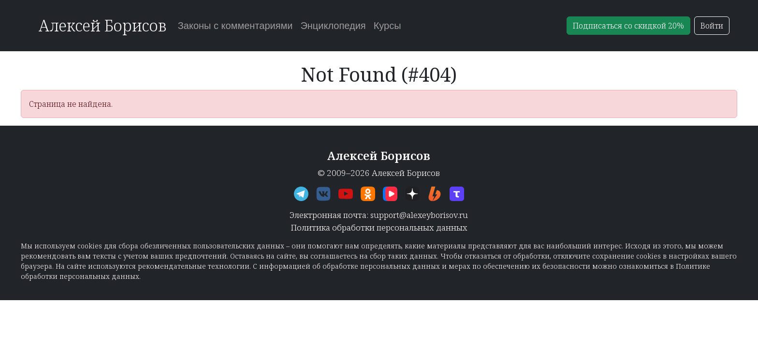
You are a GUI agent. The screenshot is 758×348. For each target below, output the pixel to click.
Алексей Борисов (102, 25)
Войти (711, 25)
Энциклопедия (332, 25)
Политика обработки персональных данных (379, 227)
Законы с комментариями (235, 25)
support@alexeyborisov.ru (419, 214)
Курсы (387, 25)
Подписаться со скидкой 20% (628, 25)
